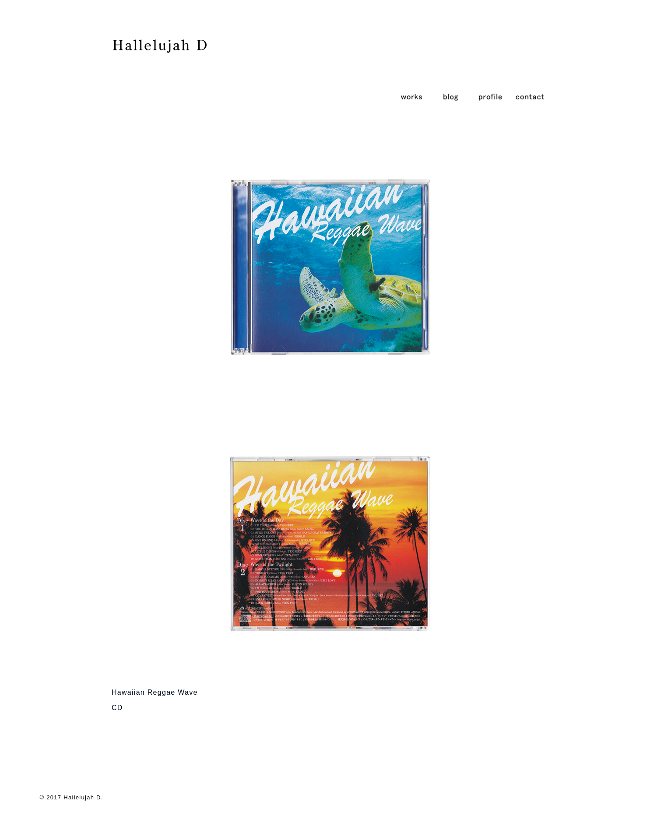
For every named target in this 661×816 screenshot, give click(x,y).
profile (490, 96)
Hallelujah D (82, 797)
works (411, 96)
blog (451, 96)
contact (529, 96)
